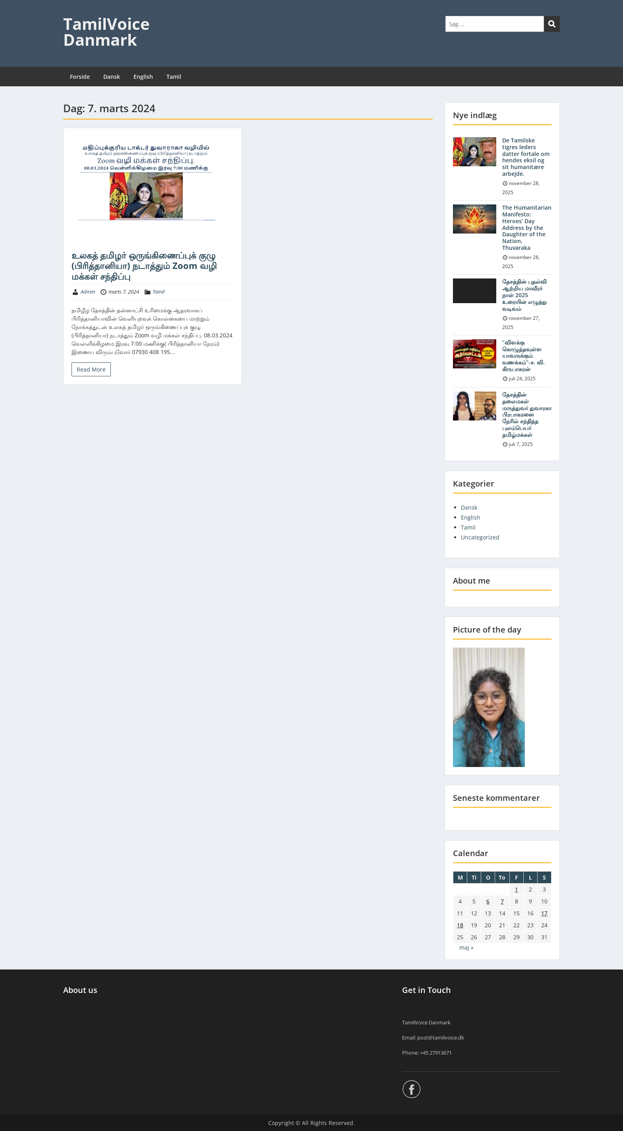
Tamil (173, 76)
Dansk (111, 76)
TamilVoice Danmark (106, 32)
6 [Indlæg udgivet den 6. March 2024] (487, 901)
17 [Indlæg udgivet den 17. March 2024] (544, 913)
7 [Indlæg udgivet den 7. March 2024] (502, 901)
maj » (466, 947)
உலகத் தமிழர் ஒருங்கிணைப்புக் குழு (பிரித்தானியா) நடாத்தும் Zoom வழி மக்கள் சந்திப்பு (144, 265)
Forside (80, 76)
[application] (474, 290)
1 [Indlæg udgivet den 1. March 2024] (516, 889)
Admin (88, 291)
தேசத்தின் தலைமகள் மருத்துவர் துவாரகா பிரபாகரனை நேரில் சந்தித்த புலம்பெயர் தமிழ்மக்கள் (526, 414)
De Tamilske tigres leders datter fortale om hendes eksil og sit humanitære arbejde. (525, 156)
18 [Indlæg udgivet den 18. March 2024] (460, 925)
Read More (91, 369)
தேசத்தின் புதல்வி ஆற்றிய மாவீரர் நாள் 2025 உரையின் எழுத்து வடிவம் (524, 295)
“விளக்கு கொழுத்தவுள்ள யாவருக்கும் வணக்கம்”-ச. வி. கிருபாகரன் (523, 356)
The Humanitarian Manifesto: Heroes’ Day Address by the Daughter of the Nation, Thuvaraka (526, 227)
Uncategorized (480, 537)
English (143, 76)
